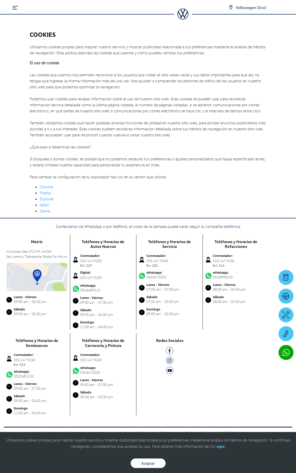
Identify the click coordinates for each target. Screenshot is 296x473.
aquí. (221, 446)
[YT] (169, 371)
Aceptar (148, 463)
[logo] (183, 17)
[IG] (169, 361)
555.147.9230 (91, 277)
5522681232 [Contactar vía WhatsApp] (36, 374)
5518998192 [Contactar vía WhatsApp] (236, 275)
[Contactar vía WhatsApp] (286, 352)
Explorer (47, 198)
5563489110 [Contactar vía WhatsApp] (103, 288)
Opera (45, 210)
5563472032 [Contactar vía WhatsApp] (169, 275)
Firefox (45, 192)
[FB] (169, 351)
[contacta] (36, 276)
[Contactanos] (230, 7)
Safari (44, 204)
